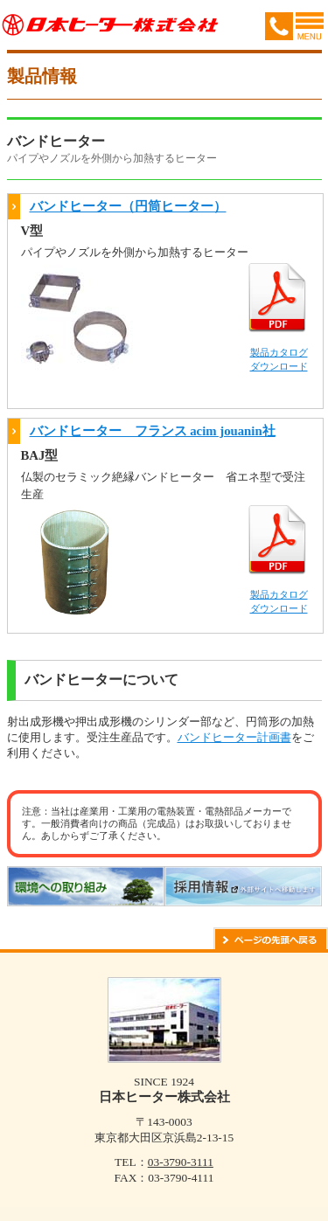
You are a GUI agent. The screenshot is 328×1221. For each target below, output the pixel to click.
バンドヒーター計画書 (234, 737)
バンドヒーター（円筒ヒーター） (128, 206)
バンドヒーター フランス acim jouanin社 (153, 431)
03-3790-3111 (180, 1162)
